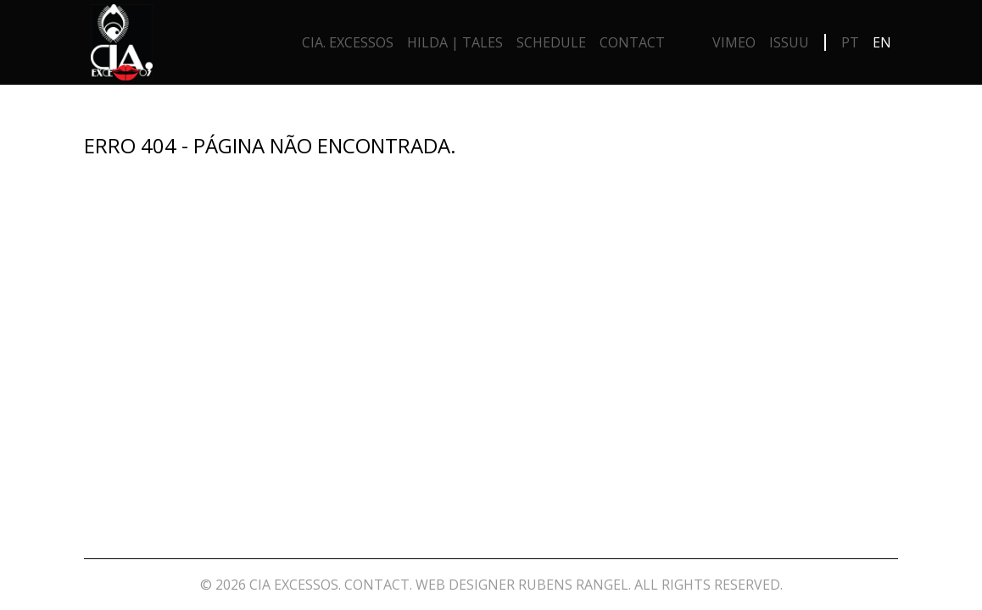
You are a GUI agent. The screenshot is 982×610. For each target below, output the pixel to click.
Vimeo (734, 42)
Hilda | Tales (455, 42)
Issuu (789, 42)
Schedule (551, 42)
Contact (632, 42)
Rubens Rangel (573, 584)
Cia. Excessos (347, 42)
